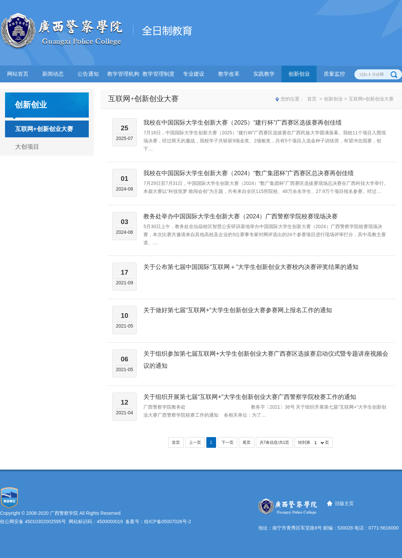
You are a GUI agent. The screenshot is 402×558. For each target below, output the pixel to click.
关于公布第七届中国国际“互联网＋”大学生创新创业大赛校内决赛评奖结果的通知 (250, 267)
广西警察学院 (64, 513)
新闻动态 (53, 74)
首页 (312, 98)
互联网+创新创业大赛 (44, 129)
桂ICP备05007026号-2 (167, 521)
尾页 (247, 442)
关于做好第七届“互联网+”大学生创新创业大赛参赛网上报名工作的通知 (237, 310)
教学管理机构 (123, 74)
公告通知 (88, 74)
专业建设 (193, 74)
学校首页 (369, 74)
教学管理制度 (158, 74)
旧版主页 (344, 503)
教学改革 (229, 74)
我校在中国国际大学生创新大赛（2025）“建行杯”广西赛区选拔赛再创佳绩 (242, 122)
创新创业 (299, 74)
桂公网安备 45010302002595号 (33, 521)
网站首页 (17, 74)
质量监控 (334, 74)
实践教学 (264, 74)
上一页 (195, 442)
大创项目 (27, 146)
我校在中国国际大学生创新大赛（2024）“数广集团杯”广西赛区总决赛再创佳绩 (248, 173)
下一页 (227, 442)
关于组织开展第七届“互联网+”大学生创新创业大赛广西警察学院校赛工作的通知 (249, 397)
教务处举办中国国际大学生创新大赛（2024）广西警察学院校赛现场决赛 (240, 216)
